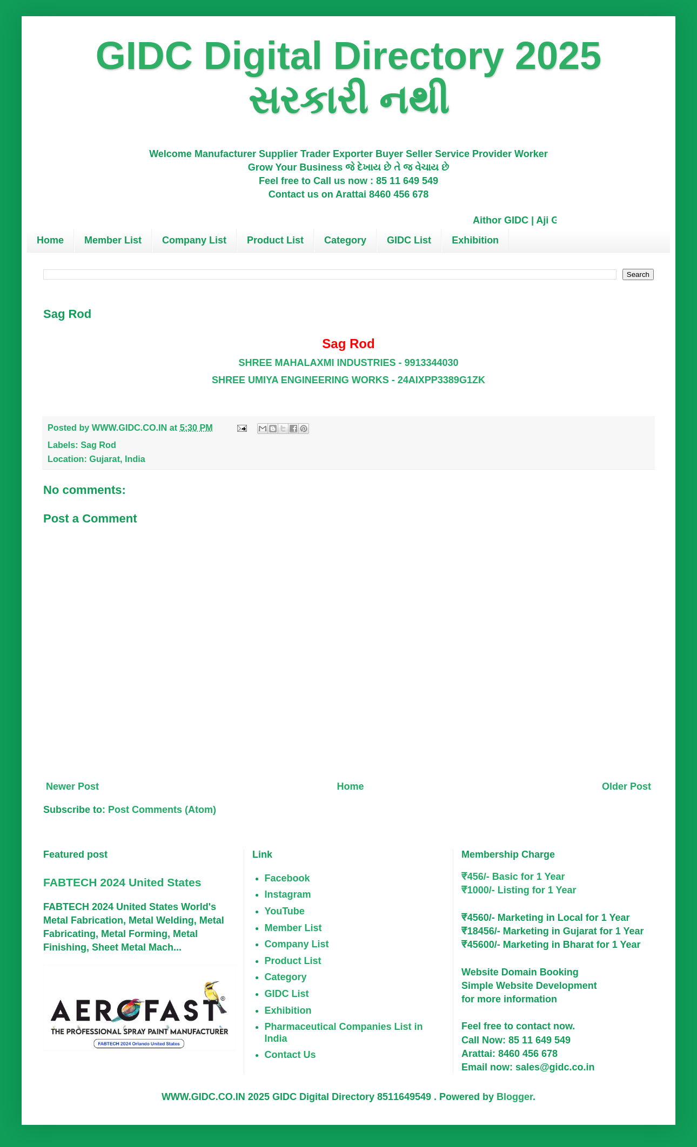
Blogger (515, 1096)
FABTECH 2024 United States (122, 882)
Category (345, 240)
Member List (113, 240)
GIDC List (409, 240)
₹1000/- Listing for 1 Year (519, 890)
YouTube (285, 911)
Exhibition (475, 240)
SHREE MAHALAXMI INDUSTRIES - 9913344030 (348, 362)
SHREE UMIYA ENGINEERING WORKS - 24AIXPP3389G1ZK (348, 380)
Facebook (287, 878)
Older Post (626, 786)
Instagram (288, 894)
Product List (275, 240)
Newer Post (72, 786)
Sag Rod (98, 445)
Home (50, 240)
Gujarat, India (117, 459)
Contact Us (290, 1054)
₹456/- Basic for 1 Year (513, 876)
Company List (194, 240)
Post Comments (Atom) (162, 809)
